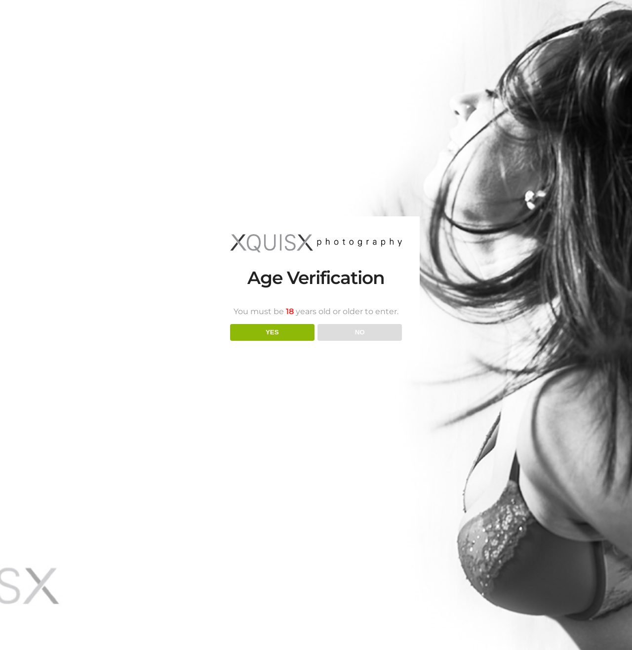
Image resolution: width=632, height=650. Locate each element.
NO (360, 332)
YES (272, 332)
